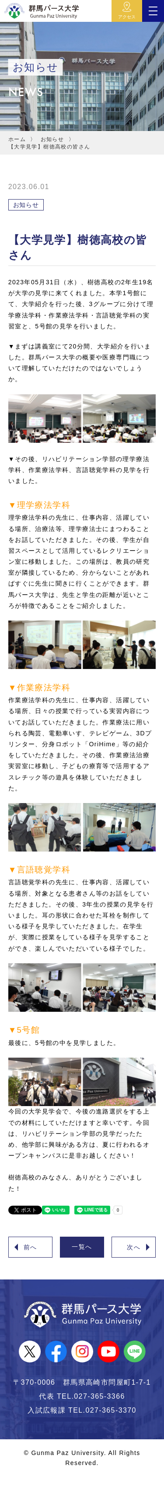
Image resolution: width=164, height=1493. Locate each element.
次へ (133, 1247)
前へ (30, 1247)
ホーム (17, 139)
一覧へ (82, 1246)
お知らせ (52, 139)
